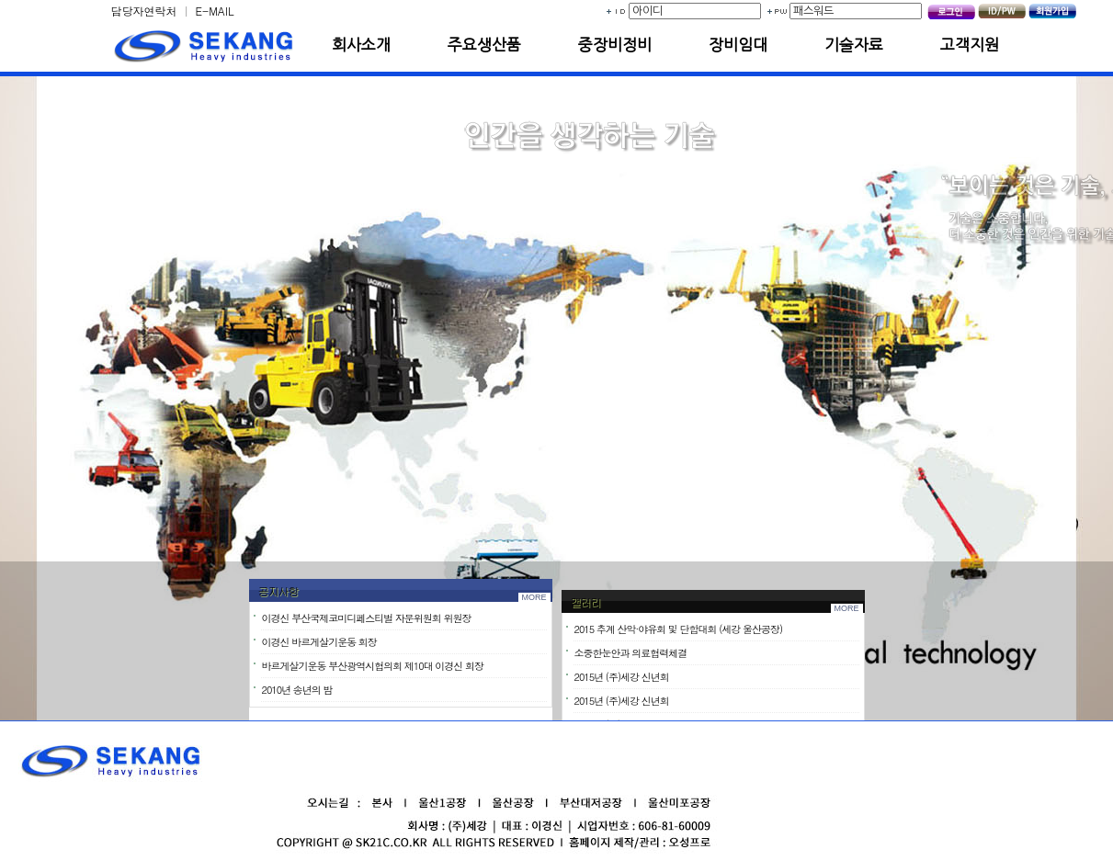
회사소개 (361, 44)
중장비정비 (615, 44)
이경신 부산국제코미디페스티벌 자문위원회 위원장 (366, 622)
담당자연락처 (144, 10)
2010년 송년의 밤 (297, 693)
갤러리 (586, 611)
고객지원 (969, 44)
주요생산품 (484, 44)
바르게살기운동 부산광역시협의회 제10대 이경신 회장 (373, 669)
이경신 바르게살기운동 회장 (319, 645)
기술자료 (853, 44)
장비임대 (738, 44)
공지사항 (278, 594)
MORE (534, 601)
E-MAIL (215, 10)
